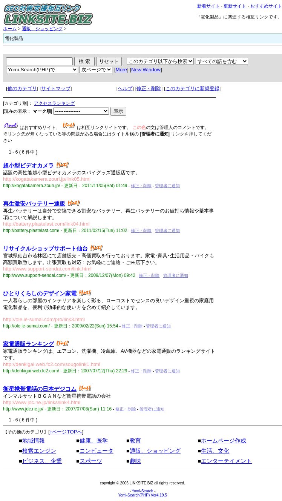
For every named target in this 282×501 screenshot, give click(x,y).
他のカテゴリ (22, 88)
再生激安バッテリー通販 (34, 204)
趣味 (135, 461)
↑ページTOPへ (66, 432)
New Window (146, 69)
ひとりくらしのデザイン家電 (40, 293)
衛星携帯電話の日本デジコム (40, 389)
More (121, 69)
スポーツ (91, 461)
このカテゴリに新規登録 (192, 88)
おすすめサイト (266, 6)
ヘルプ (125, 88)
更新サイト (235, 6)
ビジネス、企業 (42, 461)
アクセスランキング (54, 103)
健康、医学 (94, 441)
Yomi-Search (142, 491)
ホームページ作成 (223, 441)
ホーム (10, 28)
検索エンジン (39, 451)
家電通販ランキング (28, 344)
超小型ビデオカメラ (28, 166)
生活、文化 (215, 451)
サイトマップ (55, 88)
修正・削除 (148, 88)
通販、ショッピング (42, 28)
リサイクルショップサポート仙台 (45, 249)
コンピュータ (96, 451)
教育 (135, 441)
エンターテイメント (226, 461)
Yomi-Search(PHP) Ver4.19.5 (142, 495)
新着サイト (208, 6)
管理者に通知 (167, 185)
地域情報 (33, 441)
